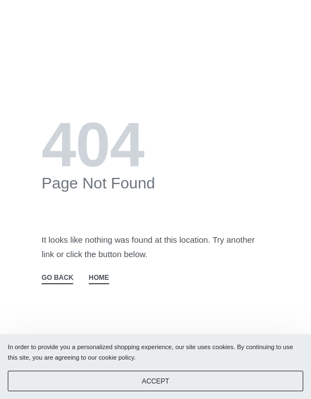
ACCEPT (155, 381)
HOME (99, 278)
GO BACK (57, 278)
